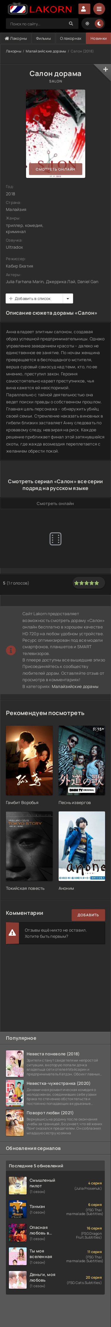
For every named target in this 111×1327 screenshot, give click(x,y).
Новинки (99, 38)
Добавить (88, 914)
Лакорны (16, 38)
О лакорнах (71, 38)
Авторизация (84, 9)
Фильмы (43, 38)
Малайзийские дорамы (46, 51)
